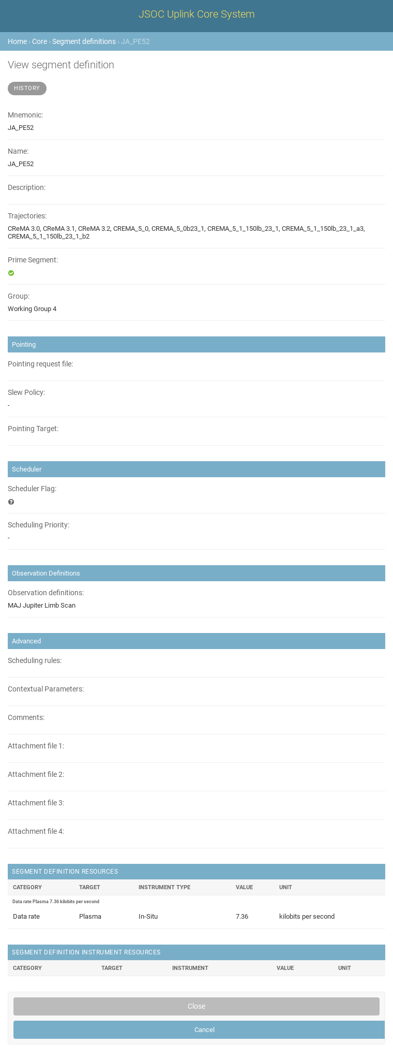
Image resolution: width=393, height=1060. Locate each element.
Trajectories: (27, 216)
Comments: (26, 718)
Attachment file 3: (36, 803)
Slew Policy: (26, 392)
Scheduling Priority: (38, 525)
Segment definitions (84, 41)
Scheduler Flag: (32, 489)
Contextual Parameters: (46, 689)
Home (17, 41)
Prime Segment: (33, 260)
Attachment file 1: (36, 746)
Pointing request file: (40, 364)
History (27, 88)
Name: (18, 151)
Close (196, 1006)
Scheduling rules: (35, 661)
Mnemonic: (25, 115)
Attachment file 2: (36, 774)
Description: (27, 188)
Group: (18, 296)
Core (39, 41)
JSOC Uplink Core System (197, 14)
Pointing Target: (33, 429)
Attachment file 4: (36, 831)
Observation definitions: (46, 593)
